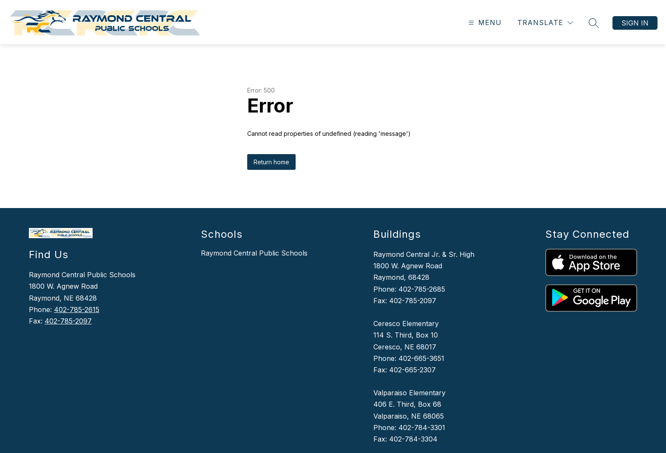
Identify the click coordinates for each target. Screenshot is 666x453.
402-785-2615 (76, 309)
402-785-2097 (68, 321)
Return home (271, 162)
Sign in (635, 23)
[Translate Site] (545, 22)
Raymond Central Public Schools (254, 253)
